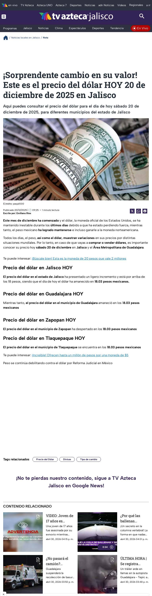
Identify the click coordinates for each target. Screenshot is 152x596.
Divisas (67, 459)
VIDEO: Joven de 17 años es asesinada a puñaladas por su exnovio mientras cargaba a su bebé (59, 518)
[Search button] (141, 16)
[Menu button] (10, 16)
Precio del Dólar (45, 459)
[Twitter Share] (132, 211)
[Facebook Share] (144, 211)
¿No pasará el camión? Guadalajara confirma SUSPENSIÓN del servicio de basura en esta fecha (60, 561)
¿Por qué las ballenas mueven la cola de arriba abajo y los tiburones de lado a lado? (134, 518)
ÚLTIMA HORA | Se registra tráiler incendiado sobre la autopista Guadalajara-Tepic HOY (133, 561)
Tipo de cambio (88, 459)
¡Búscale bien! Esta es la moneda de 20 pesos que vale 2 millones (79, 258)
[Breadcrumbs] (7, 37)
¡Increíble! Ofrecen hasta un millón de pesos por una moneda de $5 (80, 355)
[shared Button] (138, 211)
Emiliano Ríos (23, 213)
